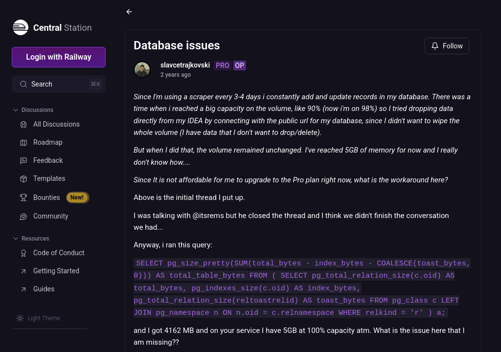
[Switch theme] (38, 318)
